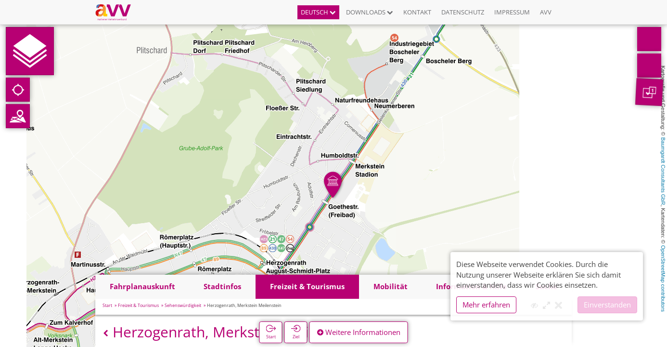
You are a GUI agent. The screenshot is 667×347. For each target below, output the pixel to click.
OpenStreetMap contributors (663, 278)
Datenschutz (462, 12)
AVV (546, 12)
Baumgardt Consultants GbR (663, 171)
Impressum (512, 12)
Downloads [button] (369, 12)
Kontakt (417, 12)
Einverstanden (607, 304)
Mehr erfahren (486, 304)
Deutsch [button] (318, 12)
